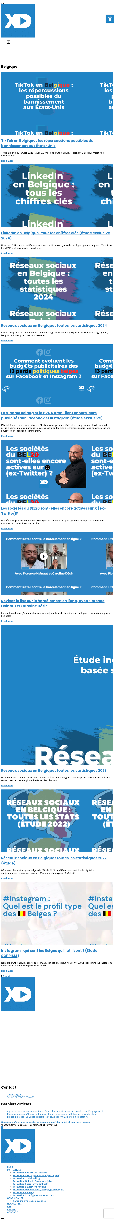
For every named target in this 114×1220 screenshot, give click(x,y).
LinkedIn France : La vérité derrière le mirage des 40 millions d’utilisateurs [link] (47, 1116)
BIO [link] (9, 1206)
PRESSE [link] (11, 1209)
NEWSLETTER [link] (14, 1203)
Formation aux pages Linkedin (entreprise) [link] (36, 1175)
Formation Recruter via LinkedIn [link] (30, 1183)
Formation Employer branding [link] (29, 1186)
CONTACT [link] (12, 1212)
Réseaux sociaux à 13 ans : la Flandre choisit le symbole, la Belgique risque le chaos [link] (52, 1114)
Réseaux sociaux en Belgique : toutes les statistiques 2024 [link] (54, 325)
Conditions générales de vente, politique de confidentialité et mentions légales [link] (45, 1122)
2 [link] (3, 976)
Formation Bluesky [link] (23, 1192)
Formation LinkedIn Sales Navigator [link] (33, 1181)
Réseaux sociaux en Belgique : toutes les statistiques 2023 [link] (54, 770)
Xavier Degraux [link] (15, 1094)
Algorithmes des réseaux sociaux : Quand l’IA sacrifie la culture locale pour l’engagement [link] (55, 1111)
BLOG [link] (10, 1167)
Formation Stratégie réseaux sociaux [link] (33, 1195)
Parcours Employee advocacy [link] (29, 1200)
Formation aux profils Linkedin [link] (30, 1172)
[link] (110, 19)
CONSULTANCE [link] (15, 1198)
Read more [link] (7, 160)
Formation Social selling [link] (26, 1178)
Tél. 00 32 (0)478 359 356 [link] (20, 1097)
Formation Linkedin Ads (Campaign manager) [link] (38, 1189)
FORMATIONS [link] (14, 1169)
